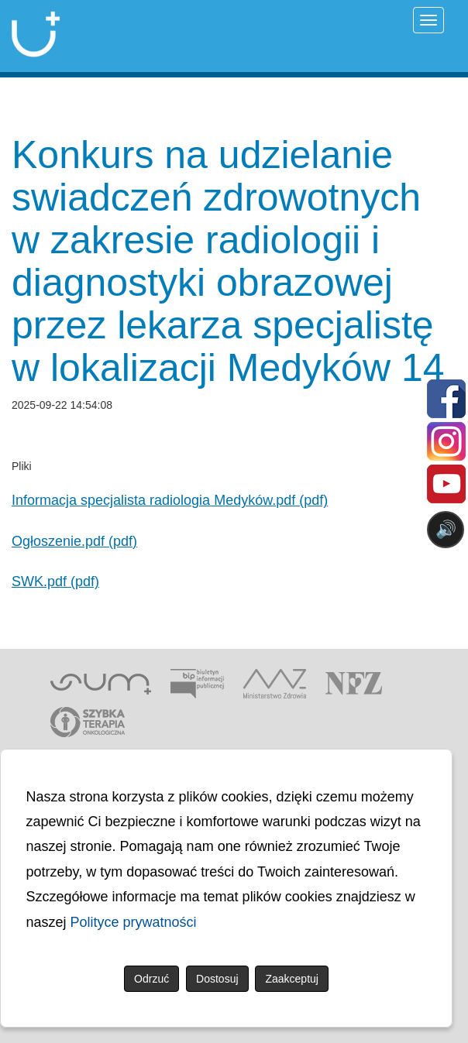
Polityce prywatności (134, 922)
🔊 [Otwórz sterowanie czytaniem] (445, 529)
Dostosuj (217, 979)
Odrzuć (151, 979)
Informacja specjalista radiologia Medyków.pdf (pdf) (170, 500)
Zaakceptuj (291, 979)
